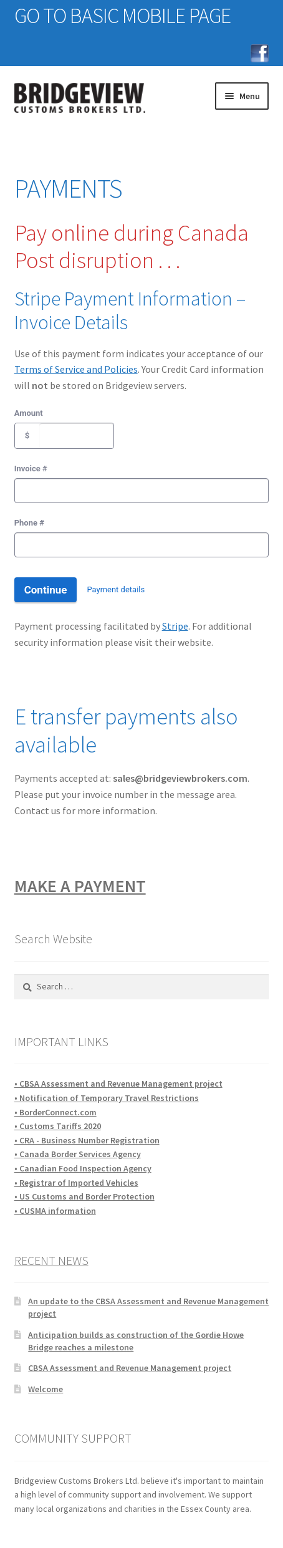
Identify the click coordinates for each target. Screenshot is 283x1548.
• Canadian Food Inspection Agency (82, 1168)
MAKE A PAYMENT (80, 886)
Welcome (45, 1389)
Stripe (175, 626)
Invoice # (30, 468)
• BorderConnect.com (55, 1112)
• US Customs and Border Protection (84, 1196)
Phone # (29, 522)
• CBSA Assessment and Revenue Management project (118, 1083)
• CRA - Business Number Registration (87, 1140)
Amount (28, 413)
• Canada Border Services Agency (77, 1154)
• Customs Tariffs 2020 (57, 1126)
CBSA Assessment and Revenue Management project (129, 1367)
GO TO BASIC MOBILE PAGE (122, 15)
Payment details (116, 589)
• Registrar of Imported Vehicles (76, 1182)
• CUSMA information (55, 1210)
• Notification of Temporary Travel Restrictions (106, 1097)
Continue (45, 590)
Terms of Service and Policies (76, 369)
